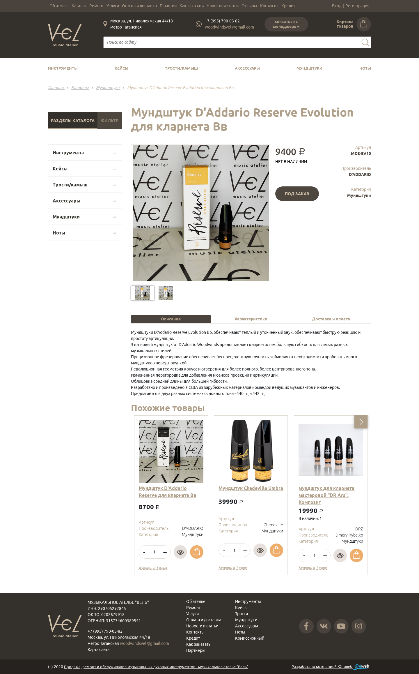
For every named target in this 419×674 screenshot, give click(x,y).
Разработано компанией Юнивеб (331, 667)
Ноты (365, 68)
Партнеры (195, 650)
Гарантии (168, 5)
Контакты (269, 5)
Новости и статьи (223, 5)
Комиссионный (249, 638)
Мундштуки (309, 68)
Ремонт (96, 5)
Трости (241, 613)
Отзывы (249, 5)
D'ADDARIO (360, 174)
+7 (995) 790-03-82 (222, 21)
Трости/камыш (181, 68)
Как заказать (192, 5)
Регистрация (357, 5)
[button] (360, 421)
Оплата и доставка (139, 5)
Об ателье (59, 5)
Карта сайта (98, 649)
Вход (336, 5)
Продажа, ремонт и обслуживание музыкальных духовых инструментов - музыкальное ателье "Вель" (156, 667)
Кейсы (121, 68)
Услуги (112, 5)
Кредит (288, 5)
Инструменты (63, 68)
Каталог (79, 5)
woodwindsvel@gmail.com (229, 27)
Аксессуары (247, 68)
